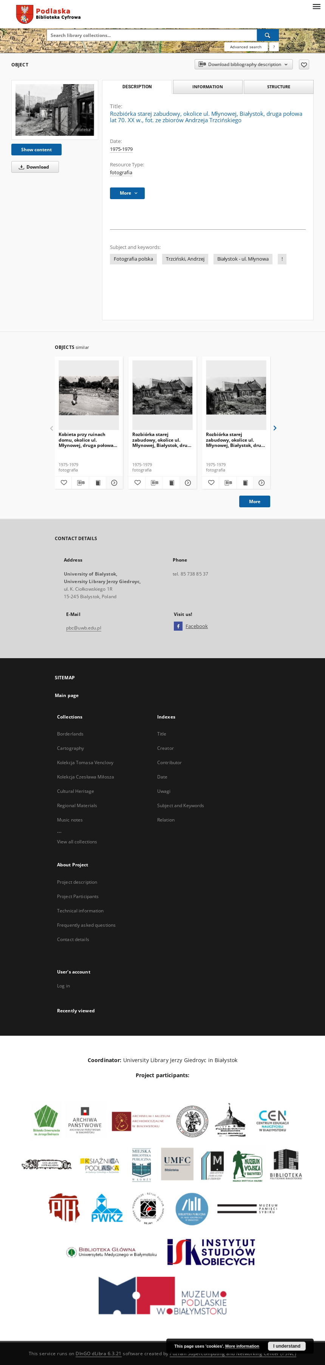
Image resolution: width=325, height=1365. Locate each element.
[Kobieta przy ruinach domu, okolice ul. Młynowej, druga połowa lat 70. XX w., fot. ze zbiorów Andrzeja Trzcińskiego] (89, 395)
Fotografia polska (133, 259)
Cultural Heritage (75, 791)
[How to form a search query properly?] (274, 46)
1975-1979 (121, 149)
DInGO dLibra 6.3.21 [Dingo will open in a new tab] (99, 1353)
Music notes (70, 820)
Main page (67, 695)
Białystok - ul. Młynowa (243, 259)
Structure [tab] (278, 86)
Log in (63, 986)
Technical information (80, 910)
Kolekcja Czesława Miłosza (85, 777)
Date (162, 777)
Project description (77, 882)
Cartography (70, 748)
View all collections (77, 841)
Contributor (169, 762)
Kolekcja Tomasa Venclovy (85, 762)
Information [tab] (207, 86)
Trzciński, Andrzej (185, 259)
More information (242, 1346)
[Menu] (316, 6)
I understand (286, 1346)
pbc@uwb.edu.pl (83, 628)
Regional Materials (77, 805)
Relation (166, 820)
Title (162, 734)
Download (32, 167)
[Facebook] (178, 626)
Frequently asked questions (86, 925)
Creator (165, 748)
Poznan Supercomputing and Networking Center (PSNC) (233, 1353)
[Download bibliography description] (80, 483)
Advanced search (246, 46)
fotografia (121, 172)
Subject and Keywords (180, 805)
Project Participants (78, 896)
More (254, 501)
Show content (36, 149)
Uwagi (164, 791)
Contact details (73, 939)
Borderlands (70, 734)
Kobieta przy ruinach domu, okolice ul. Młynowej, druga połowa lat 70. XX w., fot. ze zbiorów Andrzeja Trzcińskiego (86, 439)
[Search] (268, 35)
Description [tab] (137, 86)
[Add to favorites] (304, 64)
